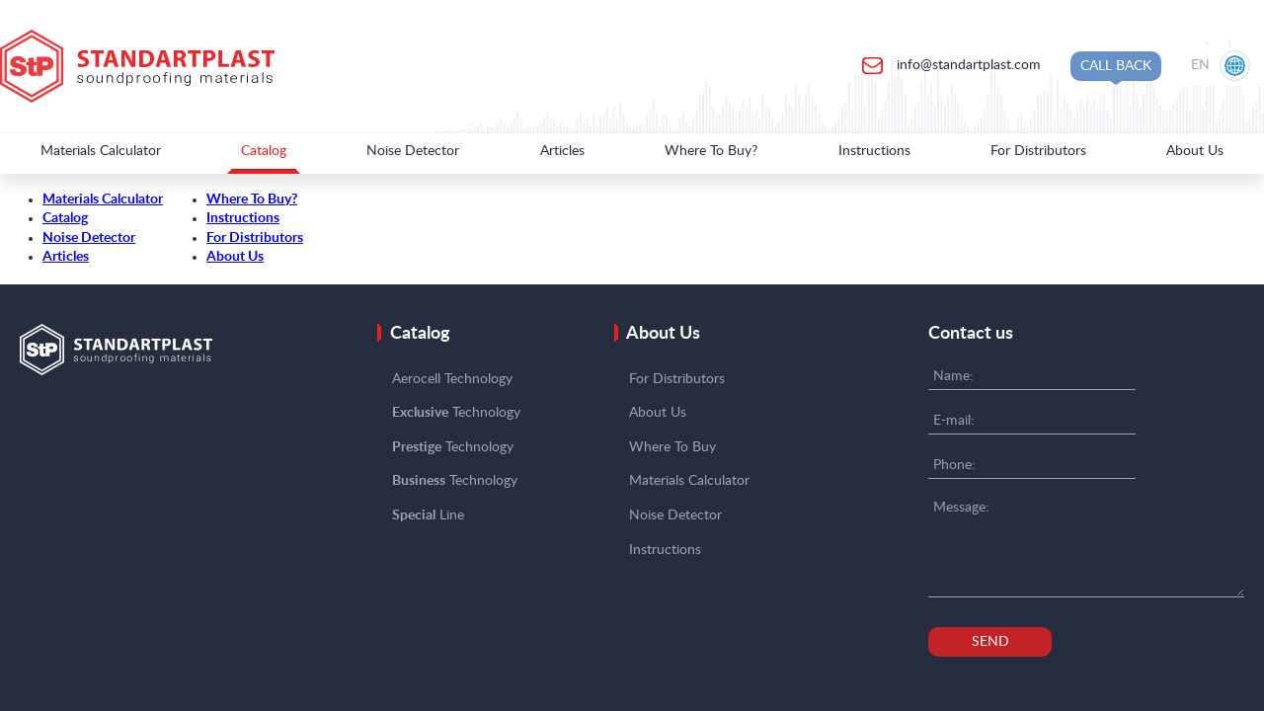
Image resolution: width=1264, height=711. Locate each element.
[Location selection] (1222, 66)
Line (428, 515)
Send (990, 642)
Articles (562, 151)
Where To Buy (672, 447)
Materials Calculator (100, 151)
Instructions (874, 151)
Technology (456, 413)
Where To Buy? (711, 151)
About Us (1195, 151)
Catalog (263, 151)
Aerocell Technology (452, 379)
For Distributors (1038, 151)
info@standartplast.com (967, 65)
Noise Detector (412, 151)
